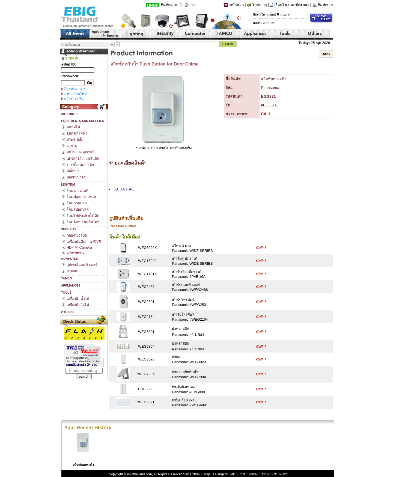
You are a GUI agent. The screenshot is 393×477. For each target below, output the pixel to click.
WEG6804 (146, 346)
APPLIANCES (70, 285)
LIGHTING (68, 184)
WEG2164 (146, 317)
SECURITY (68, 229)
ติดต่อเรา (325, 5)
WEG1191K (147, 274)
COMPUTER (69, 258)
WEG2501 (146, 302)
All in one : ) (69, 113)
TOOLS (66, 292)
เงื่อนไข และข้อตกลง (291, 5)
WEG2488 (146, 287)
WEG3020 (146, 359)
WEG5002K (147, 248)
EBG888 (144, 389)
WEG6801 (146, 332)
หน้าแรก (237, 5)
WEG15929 (147, 261)
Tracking (259, 5)
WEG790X (146, 374)
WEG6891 (146, 402)
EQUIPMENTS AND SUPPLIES (82, 121)
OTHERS (67, 312)
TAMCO (66, 278)
